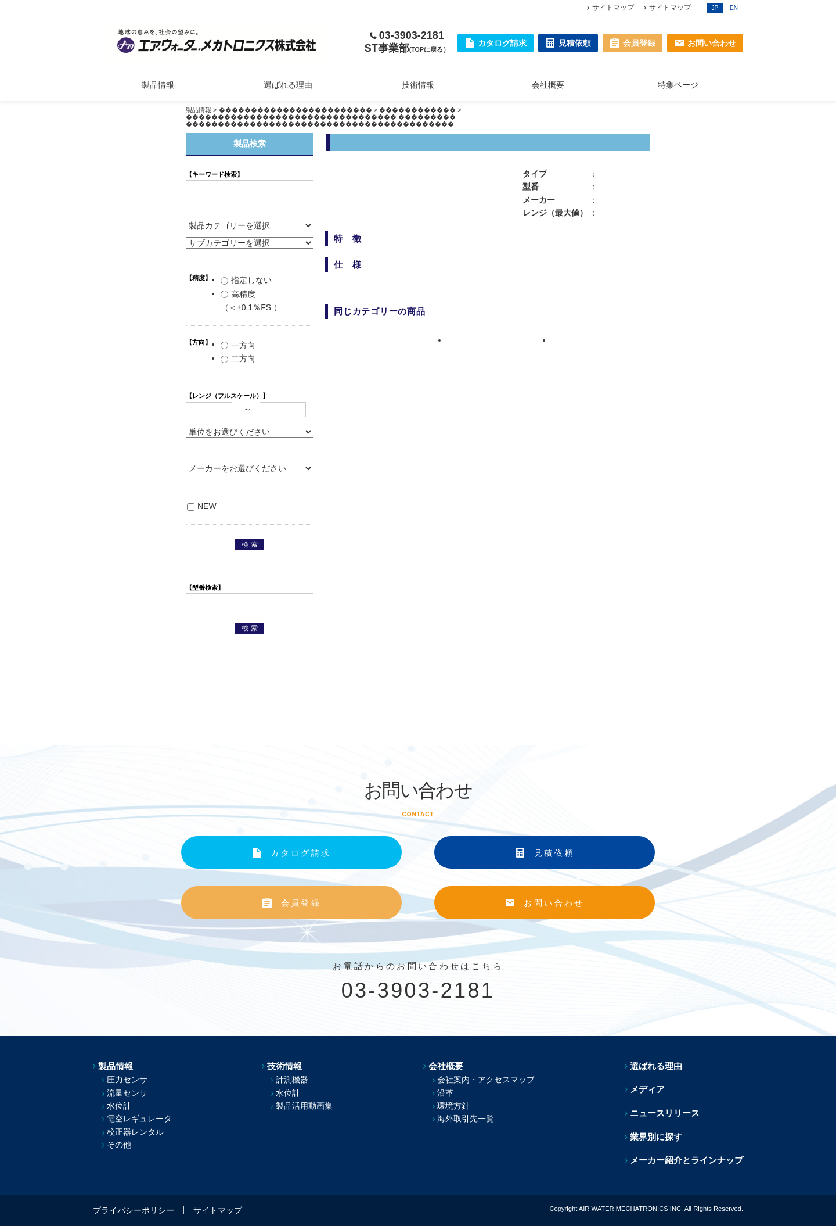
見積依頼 (554, 853)
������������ (417, 109)
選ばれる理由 (288, 84)
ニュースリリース (665, 1113)
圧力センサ (127, 1079)
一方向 (238, 345)
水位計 (119, 1105)
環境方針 (453, 1105)
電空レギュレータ (139, 1118)
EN (734, 8)
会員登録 (301, 903)
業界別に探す (656, 1137)
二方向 (238, 358)
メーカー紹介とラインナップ (686, 1160)
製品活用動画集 (304, 1105)
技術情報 (418, 84)
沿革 (445, 1093)
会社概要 (548, 84)
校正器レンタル (135, 1132)
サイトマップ (613, 7)
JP (714, 8)
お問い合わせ (554, 903)
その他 (119, 1144)
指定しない (246, 280)
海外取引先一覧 (465, 1118)
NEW (202, 506)
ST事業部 (407, 48)
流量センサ (127, 1093)
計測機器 (292, 1079)
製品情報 (158, 84)
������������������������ (295, 109)
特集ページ (678, 84)
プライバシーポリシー (133, 1210)
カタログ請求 (301, 853)
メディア (647, 1089)
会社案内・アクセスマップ (486, 1079)
